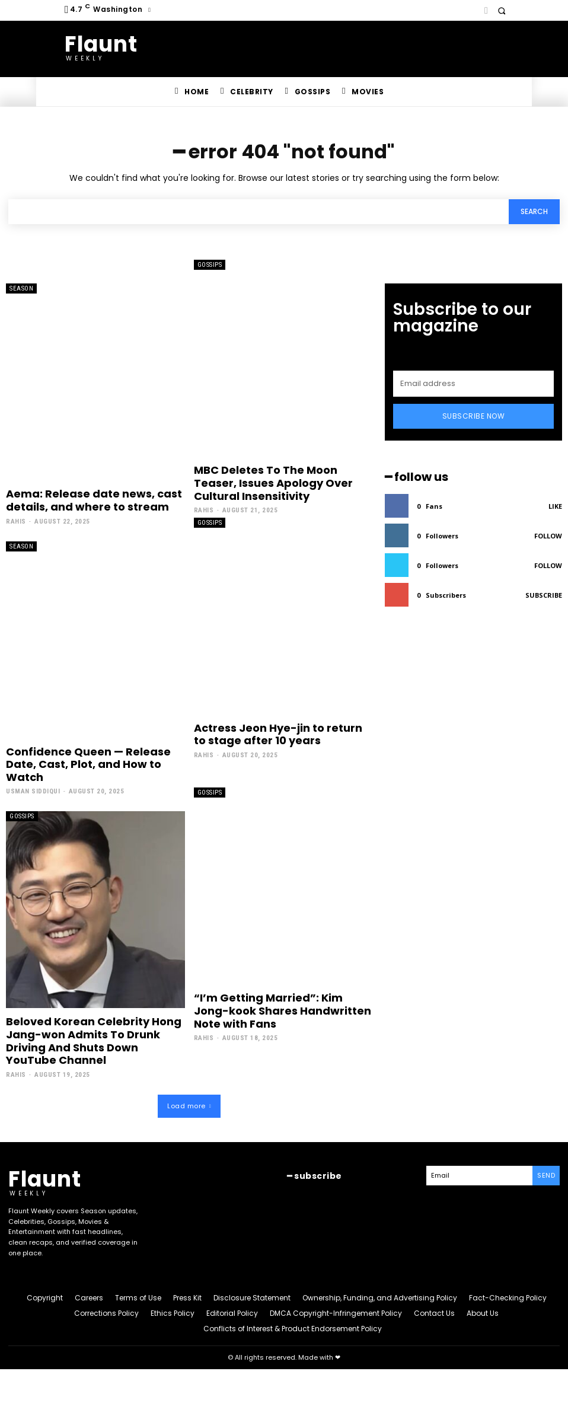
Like (555, 506)
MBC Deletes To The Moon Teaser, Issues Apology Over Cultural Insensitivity (273, 483)
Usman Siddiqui (33, 791)
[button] (501, 10)
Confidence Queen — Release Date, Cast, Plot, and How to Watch (88, 764)
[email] (473, 384)
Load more (189, 1106)
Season (21, 288)
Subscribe (543, 595)
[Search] (534, 212)
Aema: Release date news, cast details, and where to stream (94, 500)
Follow (548, 535)
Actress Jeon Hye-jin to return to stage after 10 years (278, 734)
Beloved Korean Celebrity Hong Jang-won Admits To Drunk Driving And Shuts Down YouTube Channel (93, 1040)
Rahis (16, 521)
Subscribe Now (473, 416)
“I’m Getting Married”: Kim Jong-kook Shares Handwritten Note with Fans (282, 1010)
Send (546, 1175)
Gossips (209, 265)
